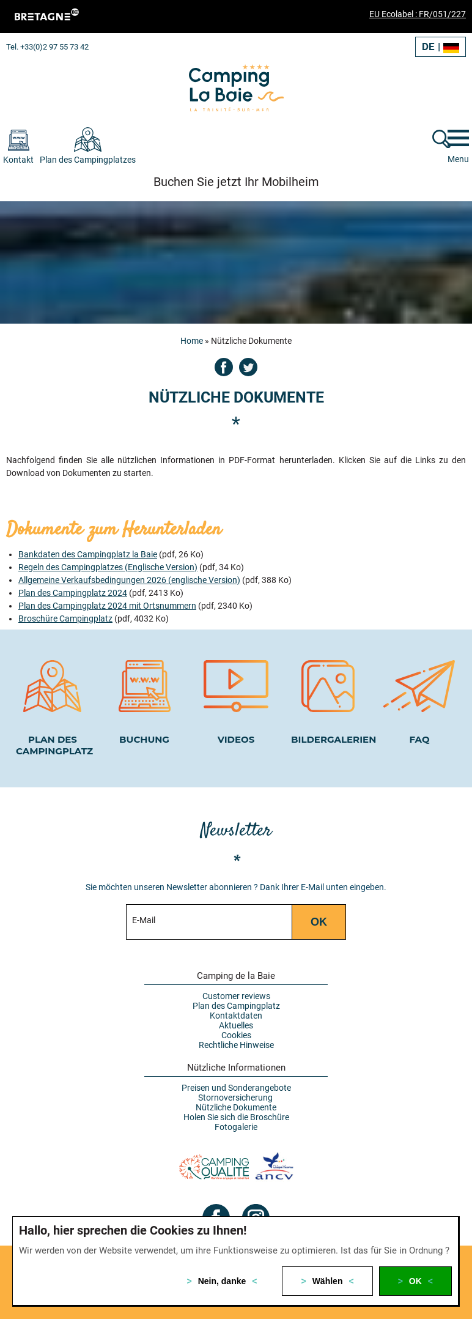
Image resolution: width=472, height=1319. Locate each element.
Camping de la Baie (236, 975)
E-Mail (143, 920)
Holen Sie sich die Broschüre (236, 1117)
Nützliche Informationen (236, 1067)
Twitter (248, 367)
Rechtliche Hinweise (236, 1045)
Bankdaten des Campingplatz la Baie (87, 554)
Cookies (236, 1035)
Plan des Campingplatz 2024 (72, 593)
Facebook (224, 367)
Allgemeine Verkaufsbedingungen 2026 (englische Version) (129, 580)
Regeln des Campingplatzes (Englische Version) (107, 567)
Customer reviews (236, 996)
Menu (458, 159)
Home (191, 341)
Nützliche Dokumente (236, 1107)
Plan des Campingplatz (236, 1006)
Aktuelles (236, 1025)
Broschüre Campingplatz (65, 618)
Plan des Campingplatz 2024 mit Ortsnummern (107, 606)
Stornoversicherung (236, 1097)
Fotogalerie (236, 1127)
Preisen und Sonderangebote (236, 1088)
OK (415, 1281)
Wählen (327, 1281)
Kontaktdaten (236, 1015)
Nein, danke (222, 1281)
